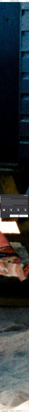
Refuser (14, 215)
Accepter (23, 215)
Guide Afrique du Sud (4, 410)
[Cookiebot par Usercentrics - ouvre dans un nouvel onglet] (24, 195)
